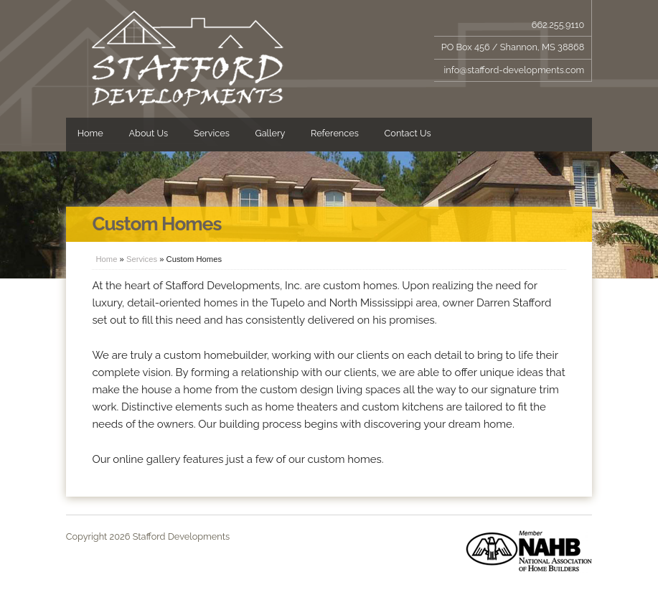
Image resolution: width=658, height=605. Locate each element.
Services (212, 133)
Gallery (270, 133)
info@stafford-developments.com (514, 70)
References (335, 133)
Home (90, 133)
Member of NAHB (529, 551)
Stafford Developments (187, 59)
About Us (148, 133)
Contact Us (408, 133)
